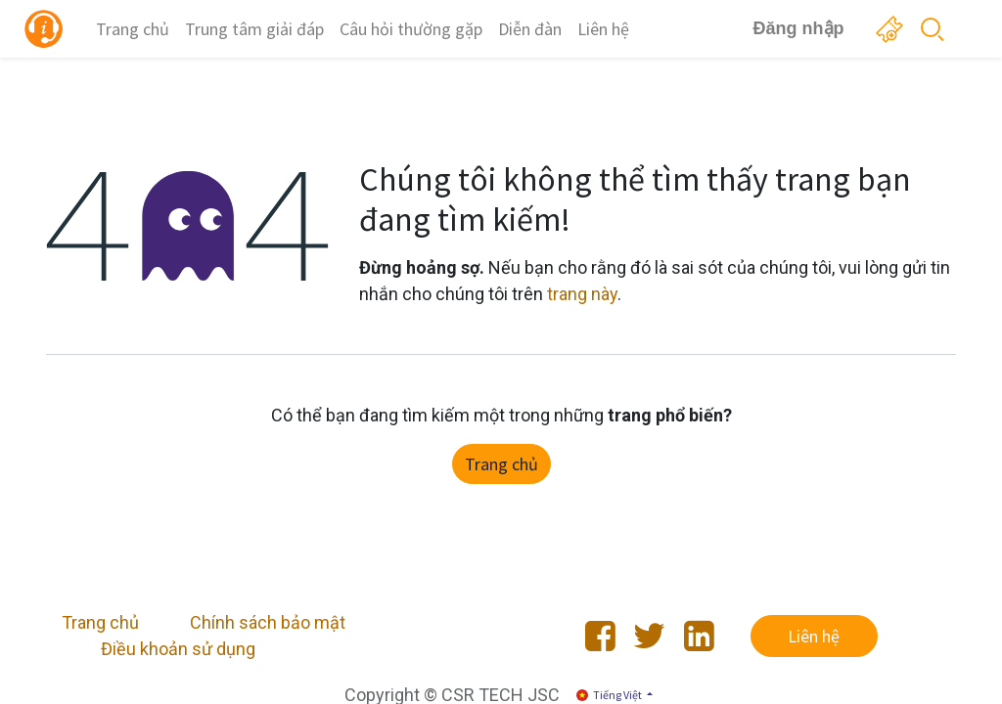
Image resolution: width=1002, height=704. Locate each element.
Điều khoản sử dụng (178, 648)
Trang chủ (501, 464)
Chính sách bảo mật (267, 622)
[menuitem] (140, 29)
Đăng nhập (791, 28)
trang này (582, 294)
